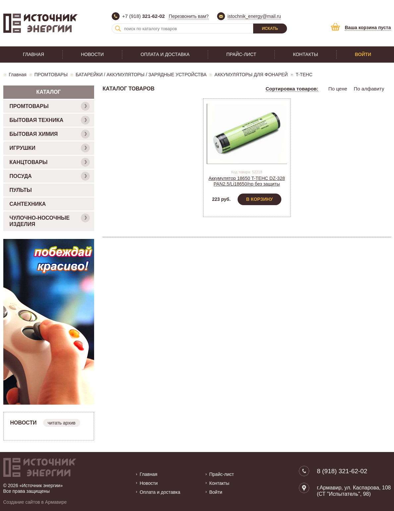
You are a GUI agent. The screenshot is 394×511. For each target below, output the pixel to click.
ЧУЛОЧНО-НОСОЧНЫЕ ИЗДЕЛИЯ (50, 220)
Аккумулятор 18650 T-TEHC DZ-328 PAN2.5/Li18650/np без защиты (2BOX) (246, 184)
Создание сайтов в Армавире (35, 502)
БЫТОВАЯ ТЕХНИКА (50, 120)
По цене (337, 88)
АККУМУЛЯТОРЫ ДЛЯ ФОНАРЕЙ (251, 74)
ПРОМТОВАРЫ (51, 74)
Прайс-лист (241, 54)
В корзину (259, 199)
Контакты (305, 54)
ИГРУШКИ (50, 147)
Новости (92, 54)
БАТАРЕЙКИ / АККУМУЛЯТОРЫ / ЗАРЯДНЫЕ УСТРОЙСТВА (141, 74)
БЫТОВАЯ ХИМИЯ (50, 134)
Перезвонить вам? (188, 16)
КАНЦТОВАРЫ (50, 162)
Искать (270, 28)
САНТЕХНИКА (28, 204)
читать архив (62, 423)
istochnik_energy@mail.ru (254, 16)
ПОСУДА (50, 176)
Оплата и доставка (165, 54)
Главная (33, 54)
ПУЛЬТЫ (21, 190)
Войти (363, 54)
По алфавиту (369, 88)
